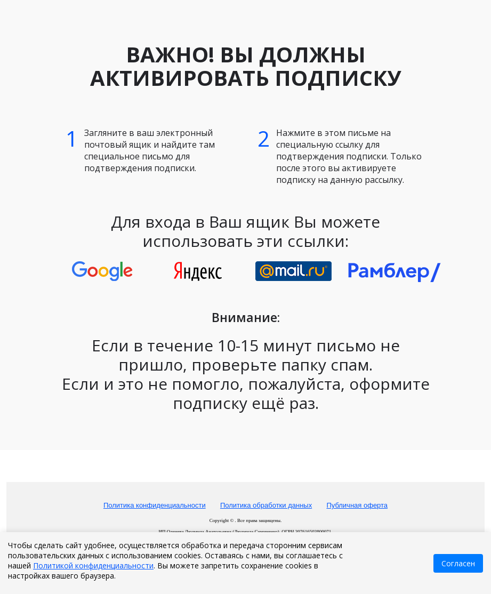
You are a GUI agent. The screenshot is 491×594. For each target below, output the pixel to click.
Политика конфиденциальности (154, 505)
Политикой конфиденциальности (93, 565)
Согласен (458, 563)
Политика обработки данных (266, 505)
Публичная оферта (357, 505)
